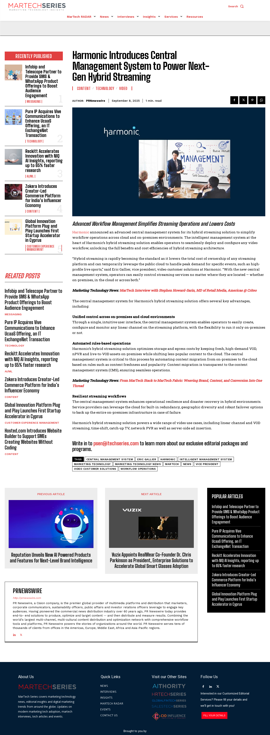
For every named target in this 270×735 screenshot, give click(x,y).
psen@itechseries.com (116, 443)
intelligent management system (206, 459)
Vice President (207, 464)
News (187, 464)
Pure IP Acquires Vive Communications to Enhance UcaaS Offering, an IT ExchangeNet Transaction (43, 123)
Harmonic (80, 232)
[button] (236, 6)
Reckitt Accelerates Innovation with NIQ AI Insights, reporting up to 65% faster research (44, 161)
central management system (109, 459)
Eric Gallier (146, 459)
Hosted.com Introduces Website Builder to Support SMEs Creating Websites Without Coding (33, 439)
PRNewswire (95, 101)
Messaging (34, 101)
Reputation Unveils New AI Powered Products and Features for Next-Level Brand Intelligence (51, 557)
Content (32, 211)
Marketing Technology (92, 464)
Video (123, 88)
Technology (34, 141)
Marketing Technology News (138, 464)
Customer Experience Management (40, 248)
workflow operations (138, 468)
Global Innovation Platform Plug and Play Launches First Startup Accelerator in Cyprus (42, 231)
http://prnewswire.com (27, 597)
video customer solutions (95, 468)
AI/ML (30, 176)
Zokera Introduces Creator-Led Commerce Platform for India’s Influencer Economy (43, 196)
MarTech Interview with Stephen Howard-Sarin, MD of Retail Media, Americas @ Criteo (188, 290)
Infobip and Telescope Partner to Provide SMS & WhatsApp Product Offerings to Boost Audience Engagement (43, 81)
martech (172, 464)
